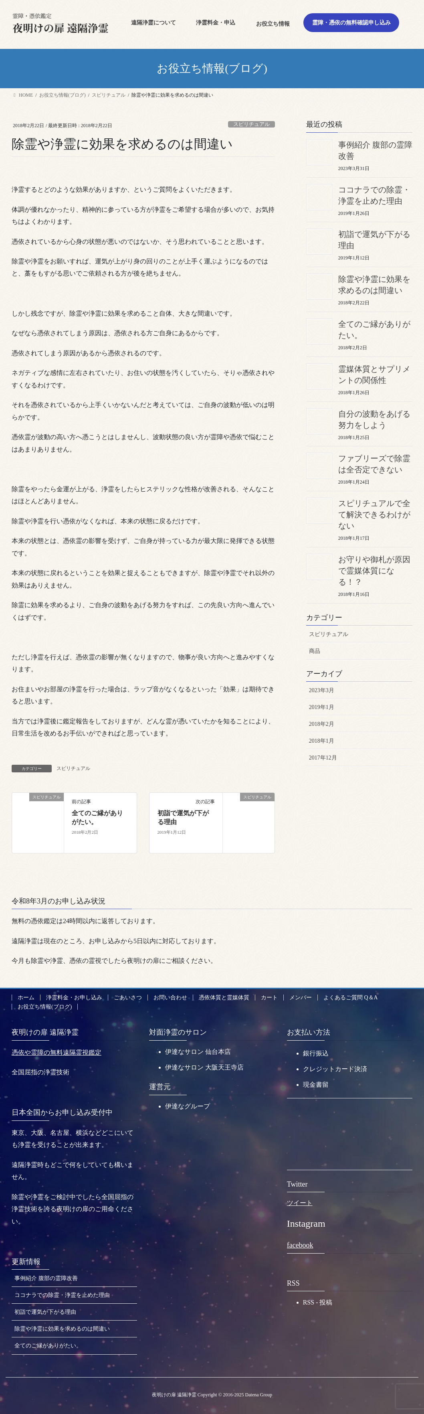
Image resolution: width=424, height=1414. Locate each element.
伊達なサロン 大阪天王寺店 (204, 1067)
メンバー (300, 998)
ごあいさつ (128, 998)
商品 (314, 651)
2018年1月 (321, 741)
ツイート (300, 1202)
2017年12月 (323, 758)
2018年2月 (321, 724)
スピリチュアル (251, 124)
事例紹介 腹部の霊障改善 (46, 1278)
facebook (300, 1245)
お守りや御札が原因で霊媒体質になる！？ (374, 570)
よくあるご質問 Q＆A (350, 998)
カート (269, 998)
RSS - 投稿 (318, 1302)
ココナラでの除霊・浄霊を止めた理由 (62, 1295)
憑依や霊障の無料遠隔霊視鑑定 (56, 1052)
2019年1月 (321, 707)
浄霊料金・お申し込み (74, 998)
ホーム (26, 998)
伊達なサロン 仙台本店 (198, 1051)
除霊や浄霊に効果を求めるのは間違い (62, 1329)
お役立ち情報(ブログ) (45, 1007)
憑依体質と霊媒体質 (224, 998)
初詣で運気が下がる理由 (45, 1312)
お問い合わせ (170, 998)
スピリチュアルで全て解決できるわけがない (374, 514)
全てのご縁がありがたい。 (48, 1346)
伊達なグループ (187, 1106)
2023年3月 (321, 690)
